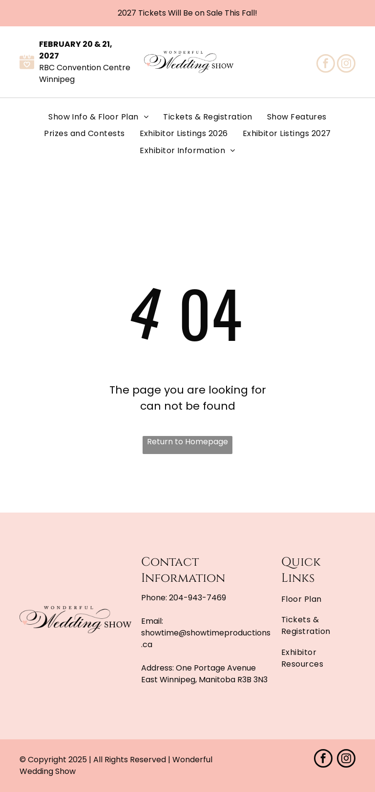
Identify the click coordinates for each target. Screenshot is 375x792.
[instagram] (346, 64)
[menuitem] (98, 117)
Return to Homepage (187, 441)
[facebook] (325, 64)
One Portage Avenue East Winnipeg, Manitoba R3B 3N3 (204, 673)
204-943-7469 (197, 597)
